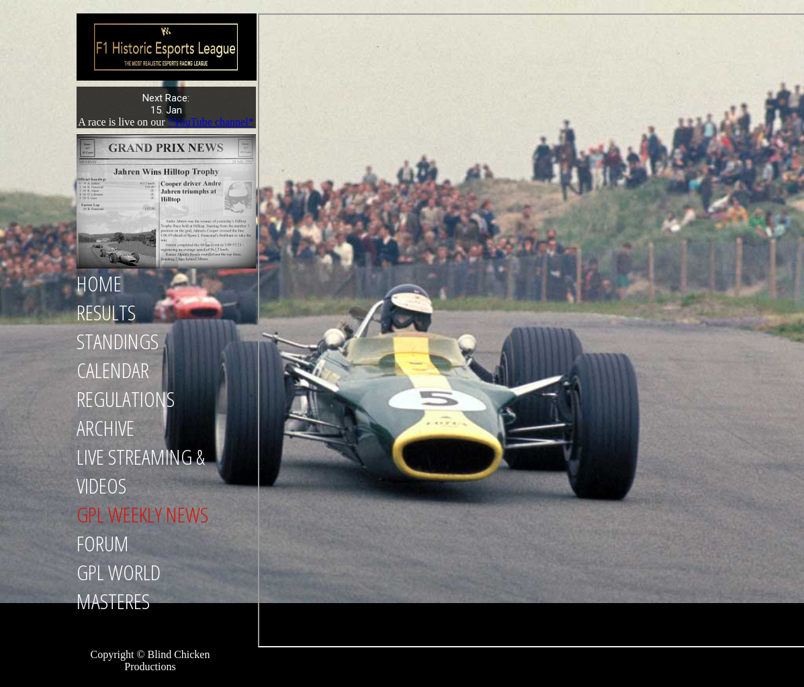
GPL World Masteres (119, 586)
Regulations (126, 398)
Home (99, 283)
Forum (103, 543)
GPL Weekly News (142, 514)
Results (106, 311)
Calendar (113, 369)
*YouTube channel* (211, 122)
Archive (105, 427)
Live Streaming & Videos (141, 471)
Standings (118, 340)
